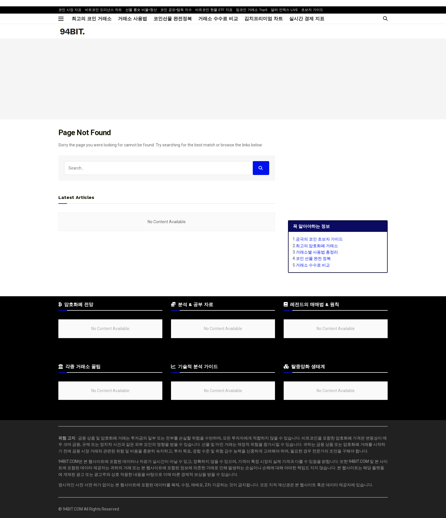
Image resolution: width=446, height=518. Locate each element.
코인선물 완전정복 (172, 18)
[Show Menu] (61, 19)
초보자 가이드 (312, 10)
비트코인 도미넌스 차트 (103, 10)
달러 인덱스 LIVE (284, 10)
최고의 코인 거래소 (92, 18)
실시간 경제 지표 (306, 18)
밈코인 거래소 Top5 (251, 10)
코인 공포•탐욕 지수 (176, 10)
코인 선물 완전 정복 (313, 258)
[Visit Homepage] (71, 31)
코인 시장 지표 (69, 10)
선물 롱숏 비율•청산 (141, 10)
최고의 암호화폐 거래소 (317, 245)
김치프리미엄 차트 (263, 18)
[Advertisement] (223, 78)
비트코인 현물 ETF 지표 (214, 10)
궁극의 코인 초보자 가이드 (319, 239)
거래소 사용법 (132, 18)
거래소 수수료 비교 (218, 18)
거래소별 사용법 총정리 (317, 252)
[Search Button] (385, 19)
